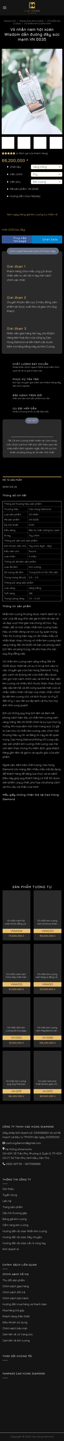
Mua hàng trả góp (13, 1310)
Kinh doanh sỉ (11, 1249)
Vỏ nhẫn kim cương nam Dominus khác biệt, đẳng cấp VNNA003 (47, 922)
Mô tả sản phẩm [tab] (12, 480)
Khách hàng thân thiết (16, 1316)
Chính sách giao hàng (16, 1286)
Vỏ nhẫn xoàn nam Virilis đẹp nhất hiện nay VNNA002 (15, 976)
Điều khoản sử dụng (15, 1322)
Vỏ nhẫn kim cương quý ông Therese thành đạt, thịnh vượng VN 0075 (16, 1083)
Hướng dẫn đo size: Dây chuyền (22, 1237)
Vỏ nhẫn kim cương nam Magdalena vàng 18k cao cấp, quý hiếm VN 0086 (47, 1029)
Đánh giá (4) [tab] (10, 487)
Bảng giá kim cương (15, 1218)
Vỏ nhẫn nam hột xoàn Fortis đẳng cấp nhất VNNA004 (16, 922)
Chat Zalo (47, 239)
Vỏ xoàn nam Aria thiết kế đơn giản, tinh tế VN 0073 (47, 1083)
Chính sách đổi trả (14, 1292)
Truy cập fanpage (15, 239)
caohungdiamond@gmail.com (23, 1143)
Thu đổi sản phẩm (14, 1280)
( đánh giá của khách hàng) (32, 153)
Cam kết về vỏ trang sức (18, 1334)
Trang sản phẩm (13, 1207)
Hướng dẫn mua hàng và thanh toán (25, 1304)
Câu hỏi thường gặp (15, 1212)
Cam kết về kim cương (16, 1340)
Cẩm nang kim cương (15, 1224)
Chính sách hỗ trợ (16, 1274)
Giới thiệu (8, 1188)
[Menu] (5, 7)
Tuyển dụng (10, 1194)
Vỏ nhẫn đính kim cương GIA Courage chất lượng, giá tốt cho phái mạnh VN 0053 (16, 1029)
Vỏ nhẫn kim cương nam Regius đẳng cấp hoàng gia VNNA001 (47, 976)
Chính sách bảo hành (16, 1298)
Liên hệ (7, 1201)
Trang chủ (10, 21)
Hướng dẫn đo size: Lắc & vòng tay (24, 1243)
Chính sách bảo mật (15, 1328)
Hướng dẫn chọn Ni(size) (25, 196)
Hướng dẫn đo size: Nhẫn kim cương (25, 1231)
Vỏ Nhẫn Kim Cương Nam (37, 23)
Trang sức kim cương (31, 21)
